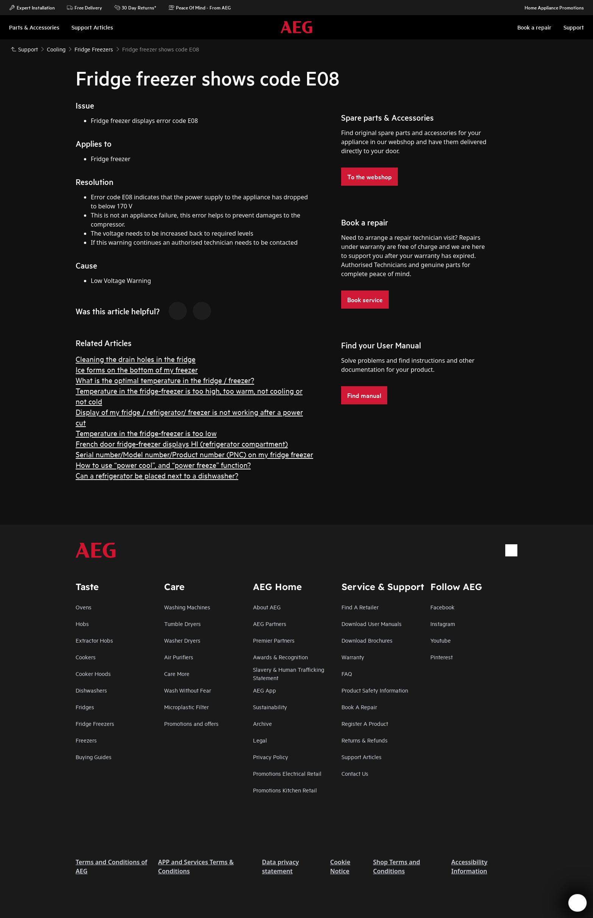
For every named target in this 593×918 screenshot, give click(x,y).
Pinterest (441, 656)
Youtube (440, 640)
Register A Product (365, 723)
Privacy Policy (270, 756)
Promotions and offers (191, 723)
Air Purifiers (178, 656)
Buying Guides (94, 756)
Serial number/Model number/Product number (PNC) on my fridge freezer (194, 454)
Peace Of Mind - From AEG (199, 8)
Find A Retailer (360, 606)
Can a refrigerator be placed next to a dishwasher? (157, 475)
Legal (260, 740)
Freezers (86, 740)
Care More (176, 673)
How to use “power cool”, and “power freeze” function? (163, 464)
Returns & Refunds (365, 740)
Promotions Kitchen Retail (285, 790)
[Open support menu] (577, 903)
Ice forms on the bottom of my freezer (137, 369)
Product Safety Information (375, 690)
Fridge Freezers (95, 723)
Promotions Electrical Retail (287, 773)
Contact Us (355, 773)
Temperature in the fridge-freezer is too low (146, 433)
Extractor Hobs (94, 640)
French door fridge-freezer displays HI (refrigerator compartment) (182, 443)
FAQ (347, 673)
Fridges (85, 706)
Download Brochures (367, 640)
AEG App (264, 690)
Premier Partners (274, 640)
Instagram (442, 623)
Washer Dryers (182, 640)
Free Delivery (84, 8)
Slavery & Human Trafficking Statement (288, 673)
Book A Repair (359, 706)
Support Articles (362, 756)
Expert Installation (32, 8)
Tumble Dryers (182, 623)
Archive (262, 723)
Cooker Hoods (93, 673)
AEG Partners (269, 623)
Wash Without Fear (187, 690)
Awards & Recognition (280, 656)
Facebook (442, 606)
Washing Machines (187, 606)
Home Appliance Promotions (550, 8)
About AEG (267, 606)
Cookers (86, 656)
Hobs (82, 623)
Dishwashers (91, 690)
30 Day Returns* (135, 8)
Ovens (84, 606)
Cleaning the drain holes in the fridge (136, 358)
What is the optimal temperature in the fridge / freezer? (165, 380)
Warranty (353, 656)
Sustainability (270, 706)
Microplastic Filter (186, 706)
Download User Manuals (372, 623)
